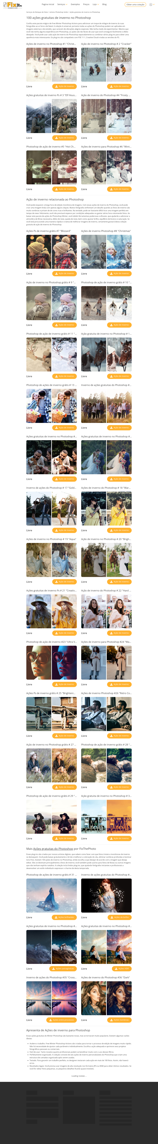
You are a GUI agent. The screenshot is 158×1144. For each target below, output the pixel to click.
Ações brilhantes (66, 917)
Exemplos (75, 4)
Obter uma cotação (135, 4)
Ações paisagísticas (64, 968)
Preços (86, 4)
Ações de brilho (121, 917)
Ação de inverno (66, 86)
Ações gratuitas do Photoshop (53, 849)
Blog (104, 4)
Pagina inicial (48, 4)
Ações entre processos (63, 1019)
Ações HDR (123, 968)
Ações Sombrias (121, 1019)
